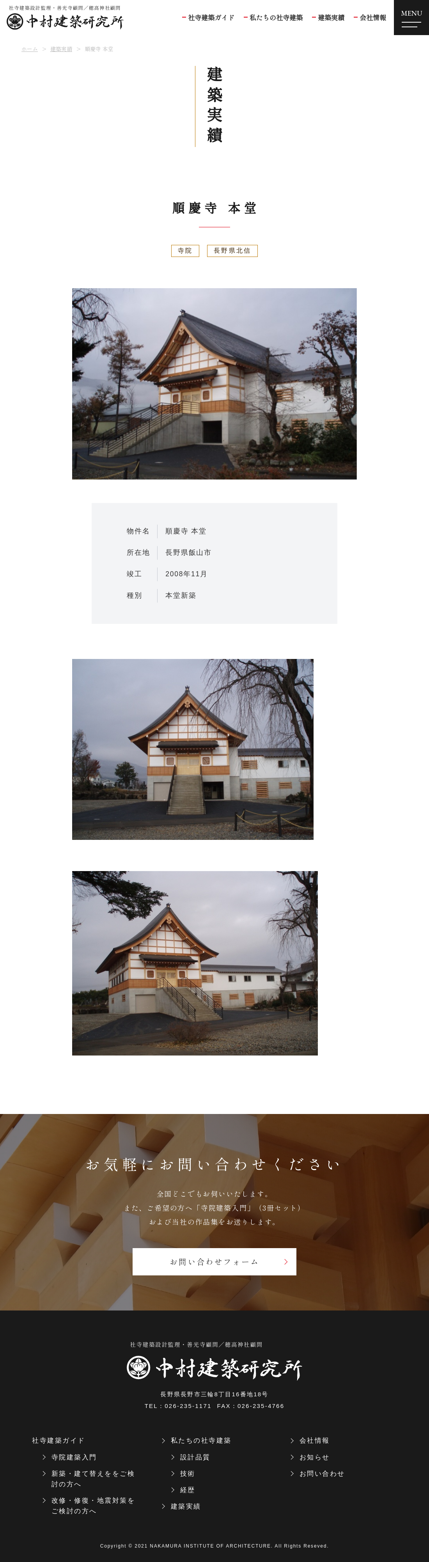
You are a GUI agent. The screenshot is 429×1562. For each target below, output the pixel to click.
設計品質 (195, 1457)
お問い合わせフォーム (214, 1261)
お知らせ (315, 1457)
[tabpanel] (214, 384)
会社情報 (315, 1440)
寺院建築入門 (74, 1457)
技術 (187, 1473)
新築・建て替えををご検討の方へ (93, 1479)
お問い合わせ (322, 1473)
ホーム (29, 49)
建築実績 (61, 49)
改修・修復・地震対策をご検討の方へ (93, 1506)
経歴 (187, 1490)
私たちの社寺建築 (201, 1440)
